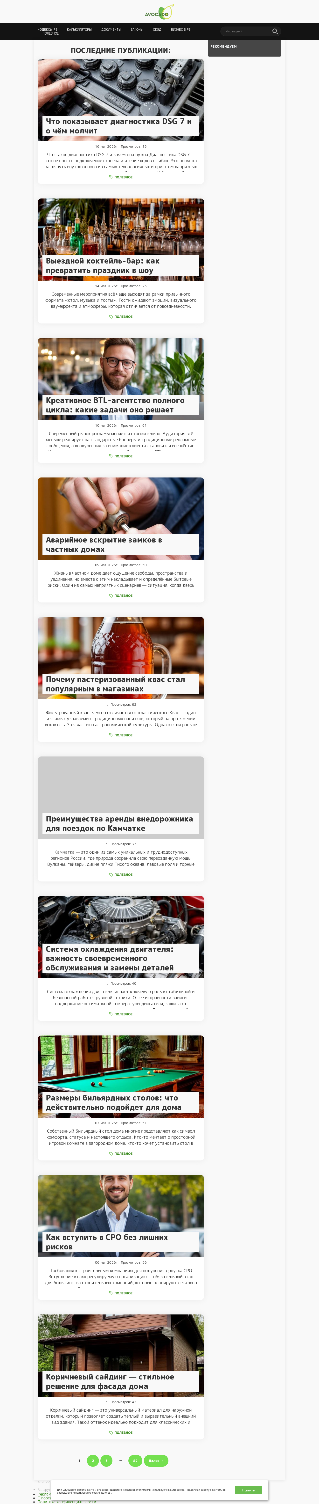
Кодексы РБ (47, 29)
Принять (248, 1490)
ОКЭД (157, 29)
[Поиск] (275, 32)
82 (135, 1460)
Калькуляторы (79, 29)
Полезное (50, 33)
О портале (47, 1498)
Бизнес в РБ (181, 29)
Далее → (156, 1460)
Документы (111, 29)
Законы (137, 29)
